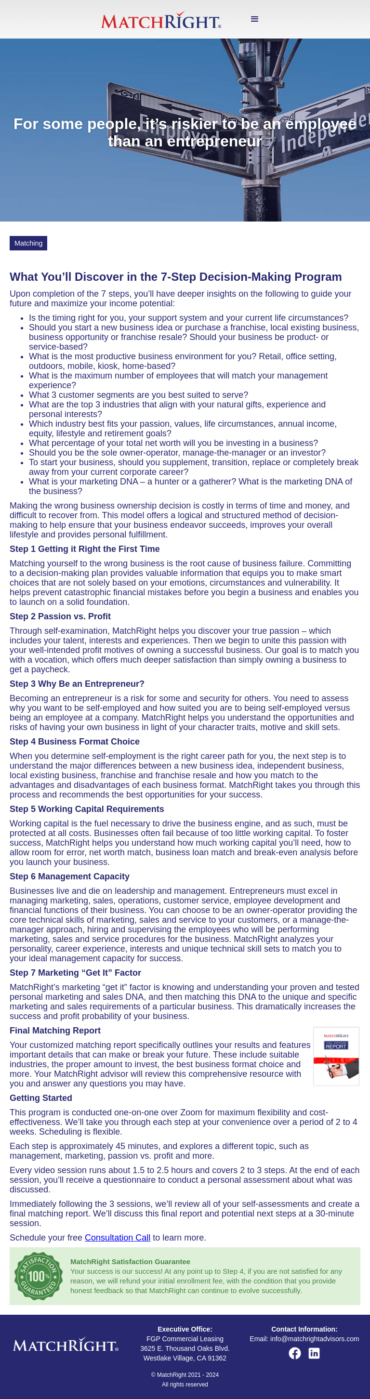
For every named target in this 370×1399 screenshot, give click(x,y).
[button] (254, 19)
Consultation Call (117, 1237)
